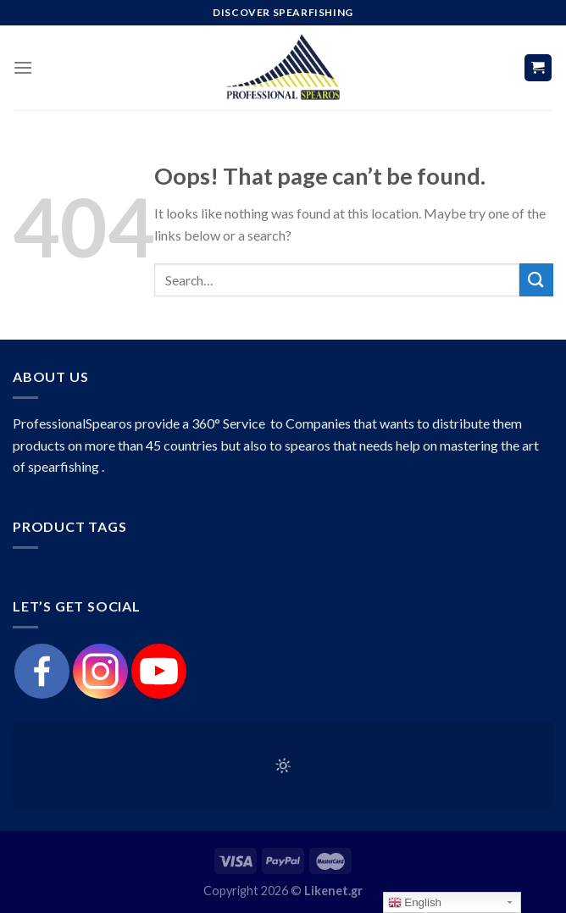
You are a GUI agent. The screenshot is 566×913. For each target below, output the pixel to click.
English (414, 903)
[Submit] (536, 279)
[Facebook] (41, 671)
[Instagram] (100, 671)
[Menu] (23, 67)
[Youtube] (158, 671)
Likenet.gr (333, 890)
